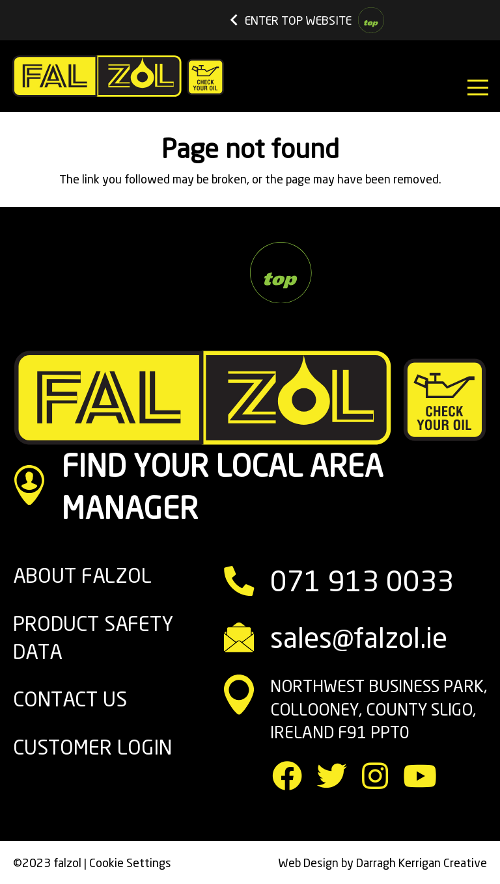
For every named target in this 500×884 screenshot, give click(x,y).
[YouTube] (420, 776)
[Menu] (478, 88)
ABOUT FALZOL (82, 575)
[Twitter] (332, 776)
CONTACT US (70, 699)
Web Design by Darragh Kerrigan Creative (382, 862)
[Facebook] (287, 776)
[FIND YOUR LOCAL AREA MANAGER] (37, 487)
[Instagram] (375, 776)
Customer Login (92, 747)
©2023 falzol (47, 862)
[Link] (118, 76)
